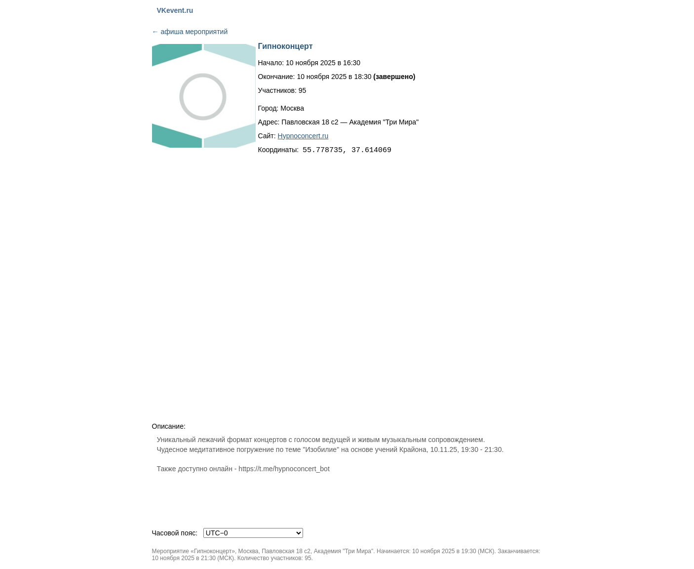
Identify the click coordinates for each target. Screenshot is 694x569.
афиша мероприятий (190, 32)
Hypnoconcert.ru (303, 136)
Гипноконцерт (285, 46)
